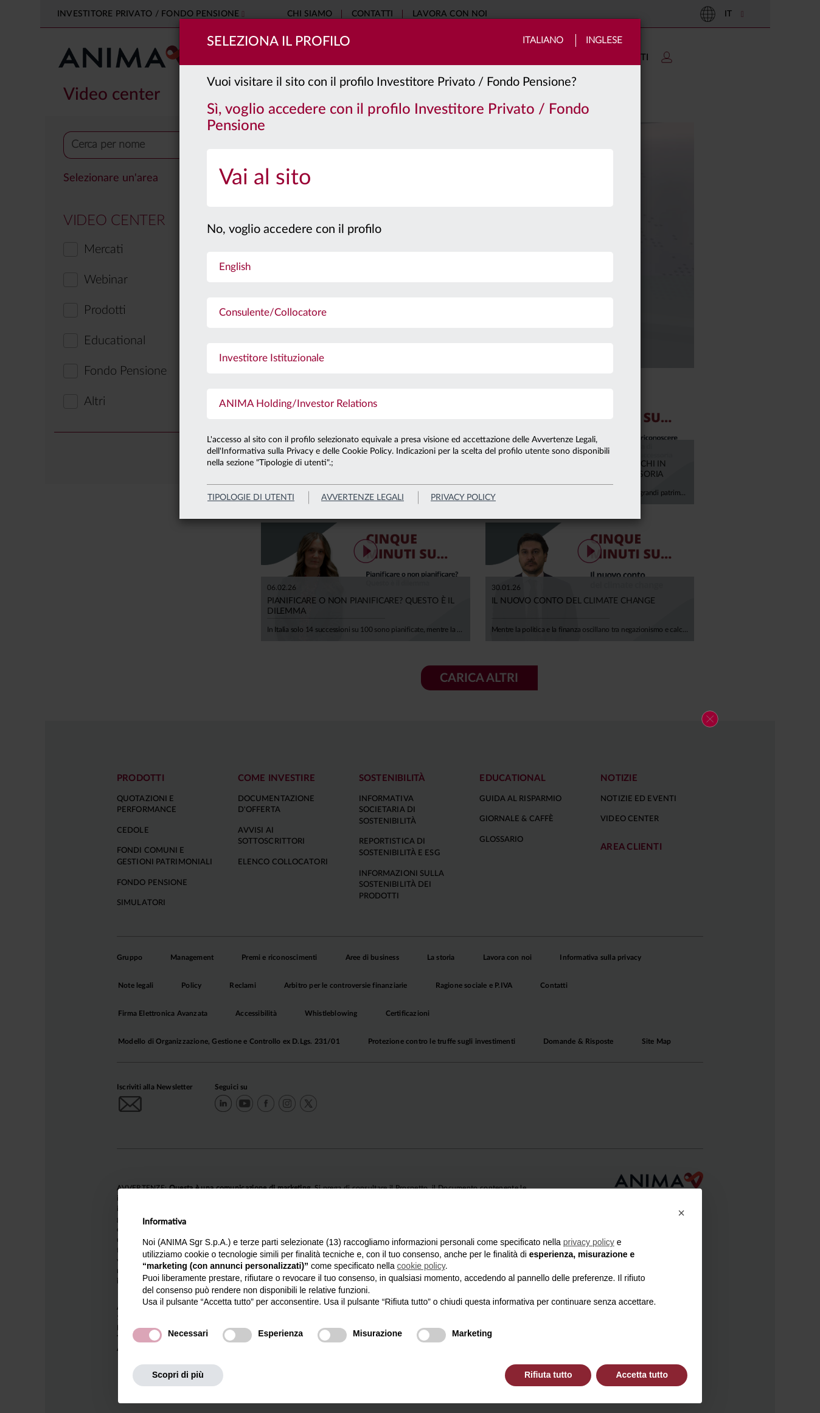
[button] (681, 1213)
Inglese (604, 40)
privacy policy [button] (588, 1242)
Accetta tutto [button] (642, 1375)
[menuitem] (410, 178)
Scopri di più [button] (178, 1375)
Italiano (543, 40)
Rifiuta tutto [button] (548, 1375)
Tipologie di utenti (250, 497)
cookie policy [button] (421, 1266)
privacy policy (463, 497)
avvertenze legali (362, 497)
